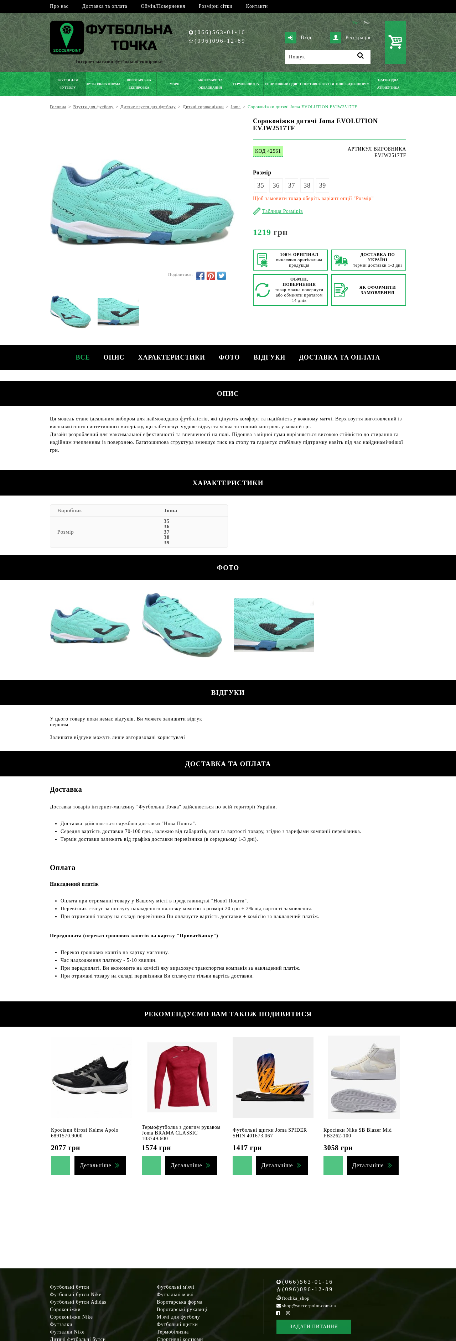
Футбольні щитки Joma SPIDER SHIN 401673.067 (270, 1132)
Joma (170, 510)
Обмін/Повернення (163, 6)
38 (307, 185)
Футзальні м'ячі (175, 1294)
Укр (355, 22)
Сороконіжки (65, 1309)
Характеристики (171, 357)
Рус (366, 22)
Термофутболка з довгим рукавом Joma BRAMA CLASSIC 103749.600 (181, 1133)
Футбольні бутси (69, 1287)
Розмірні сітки (216, 6)
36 (276, 185)
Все (81, 357)
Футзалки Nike (67, 1332)
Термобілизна (173, 1332)
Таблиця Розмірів (282, 211)
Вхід (298, 37)
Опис (113, 357)
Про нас (59, 6)
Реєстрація (350, 37)
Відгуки (270, 357)
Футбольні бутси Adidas (78, 1302)
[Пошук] (327, 57)
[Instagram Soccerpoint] (288, 1313)
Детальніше (95, 1165)
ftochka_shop (296, 1298)
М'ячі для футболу (178, 1317)
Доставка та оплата (104, 6)
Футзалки (61, 1324)
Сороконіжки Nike (71, 1317)
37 (291, 185)
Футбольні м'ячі (176, 1287)
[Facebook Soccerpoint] (278, 1313)
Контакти (257, 6)
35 (260, 185)
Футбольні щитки (177, 1324)
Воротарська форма (179, 1302)
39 (322, 185)
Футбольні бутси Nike (76, 1294)
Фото (229, 357)
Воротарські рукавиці (182, 1309)
